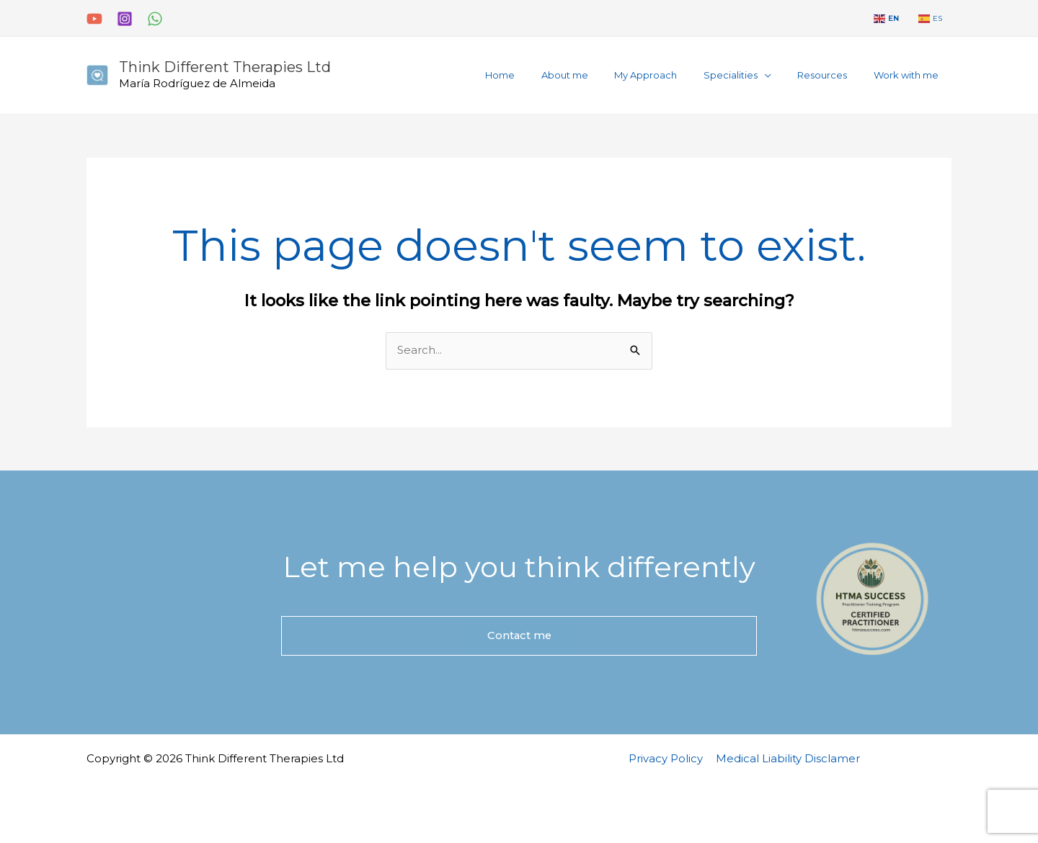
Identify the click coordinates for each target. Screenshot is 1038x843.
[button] (756, 75)
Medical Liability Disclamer (787, 758)
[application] (783, 75)
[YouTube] (94, 19)
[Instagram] (125, 19)
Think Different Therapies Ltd (225, 67)
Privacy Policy (667, 758)
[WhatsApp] (155, 19)
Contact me (519, 636)
